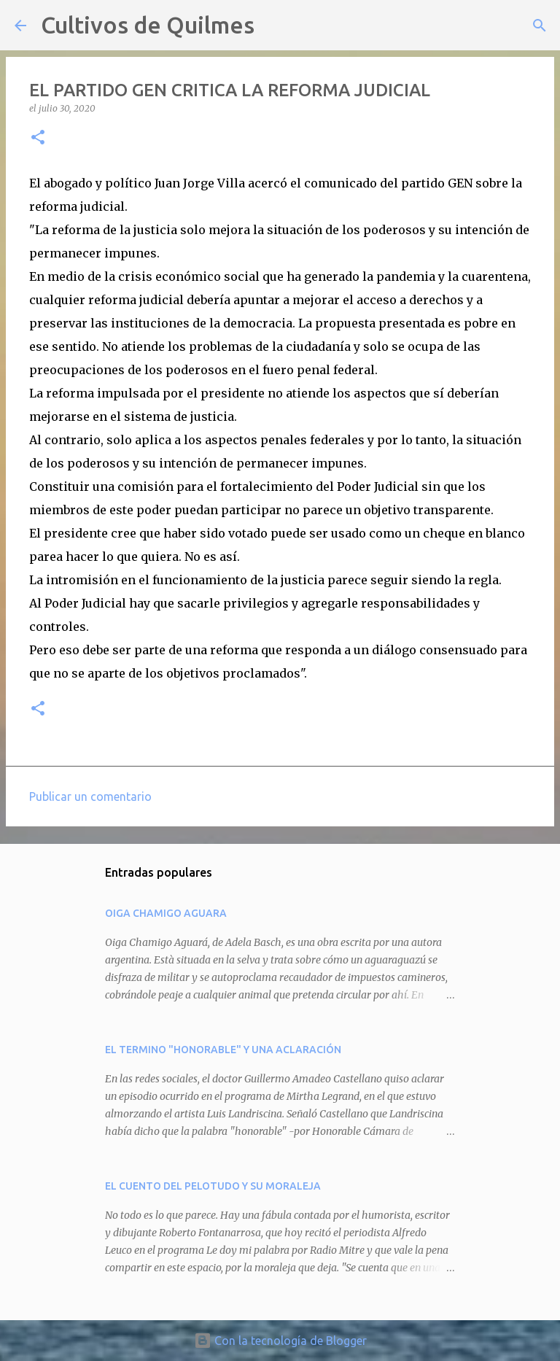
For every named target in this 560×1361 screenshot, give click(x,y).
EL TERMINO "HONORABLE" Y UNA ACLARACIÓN (223, 1049)
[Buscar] (275, 25)
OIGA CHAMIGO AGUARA (166, 913)
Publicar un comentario (90, 796)
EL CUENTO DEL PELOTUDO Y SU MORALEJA (213, 1186)
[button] (38, 138)
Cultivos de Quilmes (147, 25)
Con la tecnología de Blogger (280, 1340)
